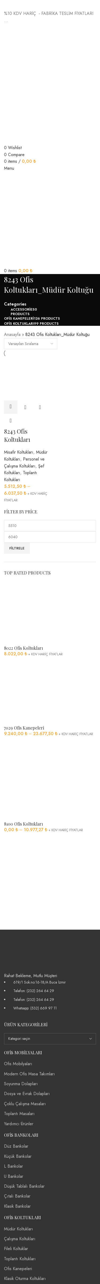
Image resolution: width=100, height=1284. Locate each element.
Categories (15, 304)
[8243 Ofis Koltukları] (26, 378)
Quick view (25, 407)
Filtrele (17, 548)
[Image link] (25, 951)
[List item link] (50, 995)
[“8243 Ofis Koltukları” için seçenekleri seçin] (10, 407)
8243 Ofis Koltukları (17, 435)
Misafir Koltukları (18, 452)
